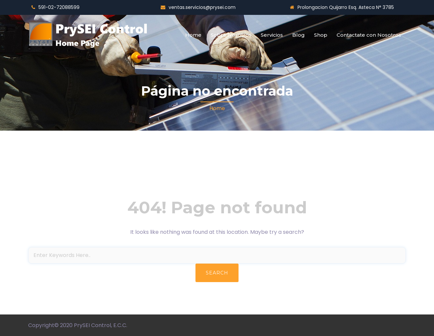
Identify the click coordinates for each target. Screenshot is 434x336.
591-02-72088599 (59, 7)
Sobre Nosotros (231, 35)
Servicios (272, 35)
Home (193, 35)
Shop (320, 35)
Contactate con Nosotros (369, 35)
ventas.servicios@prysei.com (202, 7)
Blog (298, 35)
